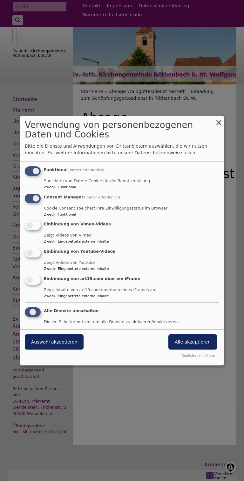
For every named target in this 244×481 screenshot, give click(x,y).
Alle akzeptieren (193, 341)
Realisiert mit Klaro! (199, 356)
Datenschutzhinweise (158, 152)
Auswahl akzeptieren (54, 341)
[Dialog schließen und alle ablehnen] (219, 120)
